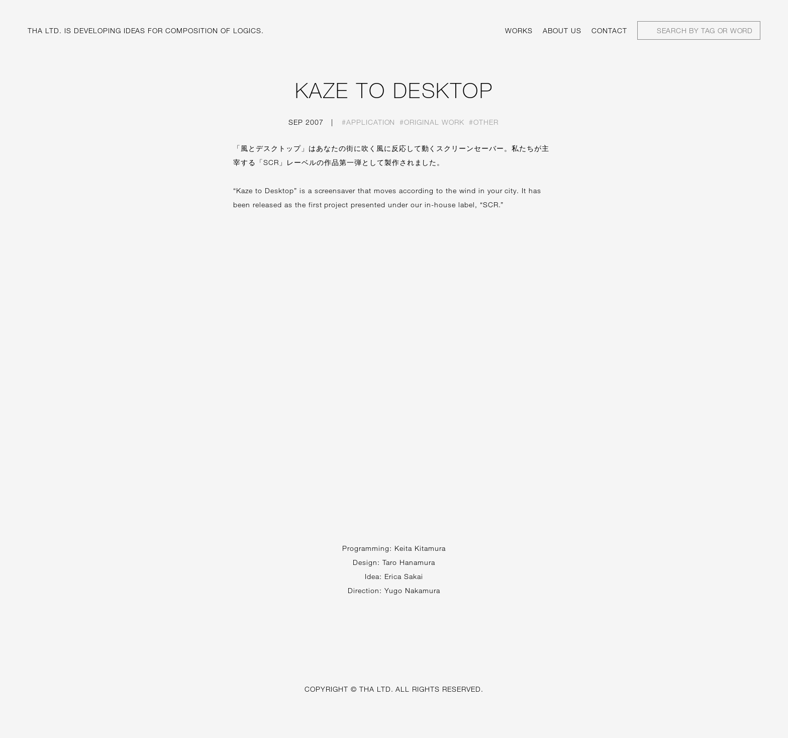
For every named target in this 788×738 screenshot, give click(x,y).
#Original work (432, 122)
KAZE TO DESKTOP (394, 90)
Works (519, 30)
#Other (484, 122)
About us (562, 30)
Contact (609, 30)
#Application (369, 122)
